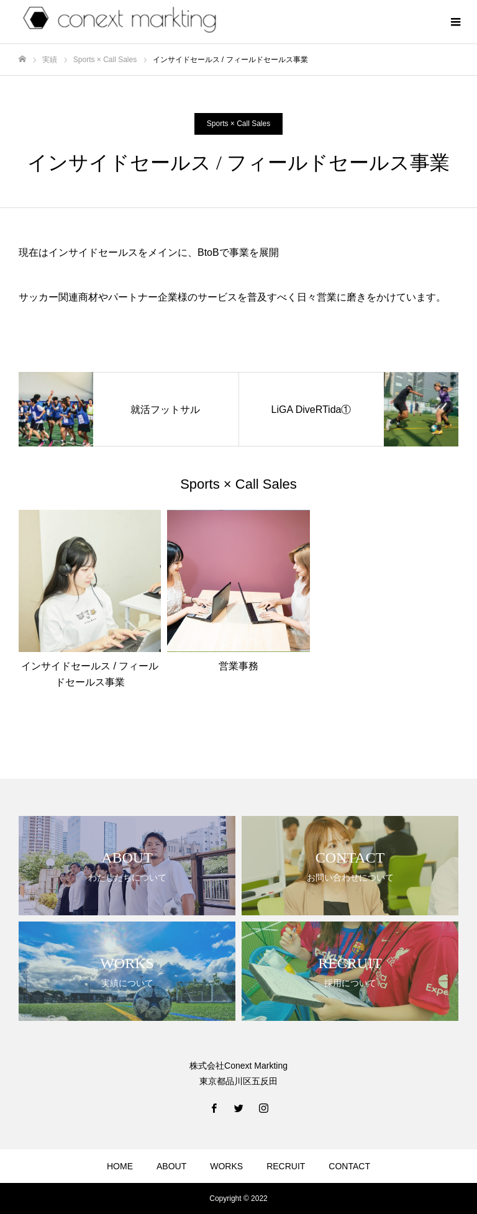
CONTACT (349, 1166)
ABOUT (171, 1166)
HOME (120, 1166)
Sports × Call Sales (238, 123)
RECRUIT (285, 1166)
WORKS (226, 1166)
